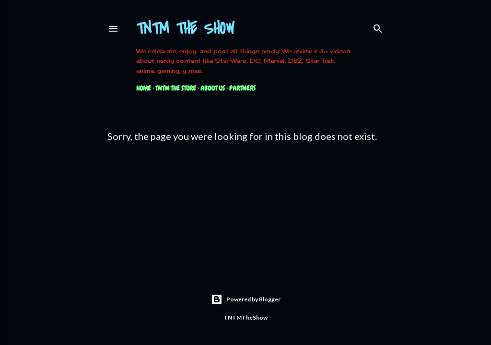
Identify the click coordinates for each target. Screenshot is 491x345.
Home (143, 88)
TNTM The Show (185, 29)
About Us (212, 88)
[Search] (378, 26)
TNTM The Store (175, 88)
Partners (242, 88)
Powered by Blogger (246, 299)
